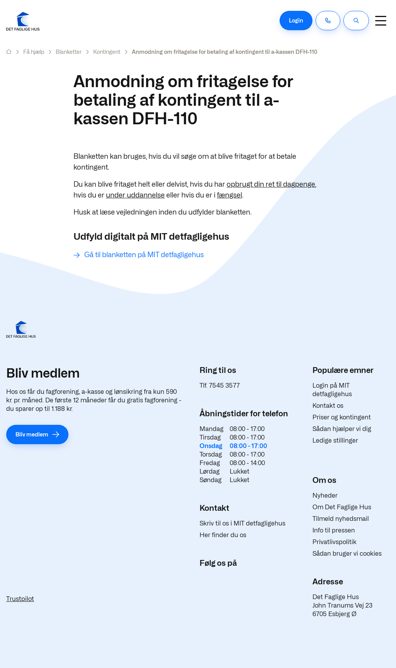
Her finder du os (223, 535)
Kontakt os (327, 405)
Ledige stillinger (335, 440)
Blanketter (69, 51)
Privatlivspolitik (334, 542)
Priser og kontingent (341, 417)
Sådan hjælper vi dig (341, 429)
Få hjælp (33, 51)
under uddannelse (135, 195)
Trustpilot (20, 599)
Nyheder (325, 495)
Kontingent (106, 51)
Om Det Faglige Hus (341, 507)
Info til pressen (333, 530)
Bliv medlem (31, 434)
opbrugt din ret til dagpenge (271, 184)
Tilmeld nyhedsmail (340, 518)
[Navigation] (380, 20)
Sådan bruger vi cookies (347, 553)
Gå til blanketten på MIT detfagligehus (144, 255)
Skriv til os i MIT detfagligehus (242, 523)
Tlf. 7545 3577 (220, 385)
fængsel (229, 195)
